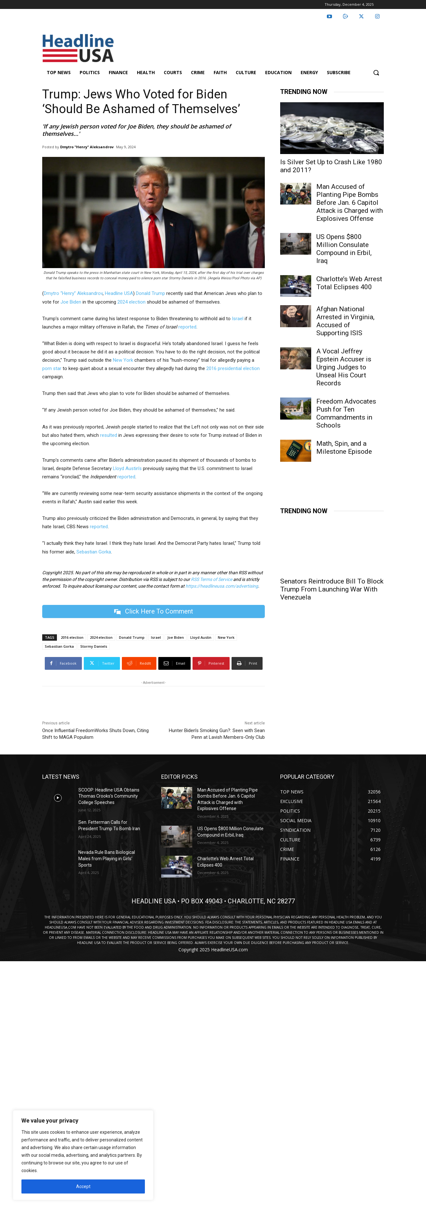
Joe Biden (70, 302)
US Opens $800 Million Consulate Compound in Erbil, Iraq (344, 249)
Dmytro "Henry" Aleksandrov (87, 146)
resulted (108, 435)
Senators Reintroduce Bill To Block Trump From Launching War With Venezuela (331, 589)
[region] (83, 1155)
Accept (83, 1186)
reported (187, 327)
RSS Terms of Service (211, 579)
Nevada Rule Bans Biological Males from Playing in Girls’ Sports (106, 858)
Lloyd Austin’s (127, 468)
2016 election (72, 637)
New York (123, 360)
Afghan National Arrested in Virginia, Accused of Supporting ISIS (345, 321)
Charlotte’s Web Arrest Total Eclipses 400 (349, 283)
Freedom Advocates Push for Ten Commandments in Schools (346, 413)
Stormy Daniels (93, 646)
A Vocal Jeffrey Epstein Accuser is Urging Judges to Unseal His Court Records (343, 367)
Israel (237, 318)
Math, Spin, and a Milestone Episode (344, 447)
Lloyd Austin (200, 637)
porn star (51, 368)
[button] (376, 72)
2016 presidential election (233, 368)
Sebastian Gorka (93, 552)
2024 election (131, 302)
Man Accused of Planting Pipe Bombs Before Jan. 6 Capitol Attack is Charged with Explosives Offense (349, 202)
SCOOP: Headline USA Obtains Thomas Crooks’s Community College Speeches (108, 796)
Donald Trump (150, 293)
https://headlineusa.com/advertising (221, 586)
